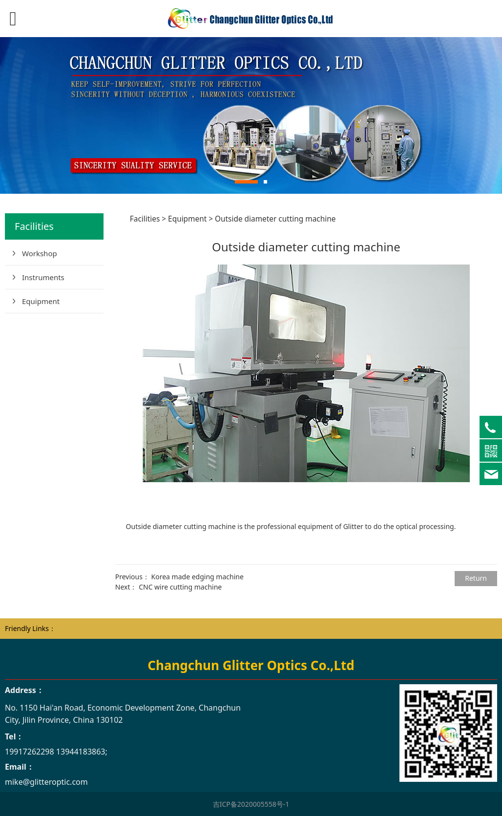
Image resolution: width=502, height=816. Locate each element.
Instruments (43, 277)
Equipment (41, 301)
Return (476, 578)
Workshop (39, 253)
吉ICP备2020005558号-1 (251, 804)
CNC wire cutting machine (180, 587)
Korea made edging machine (197, 576)
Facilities (145, 219)
